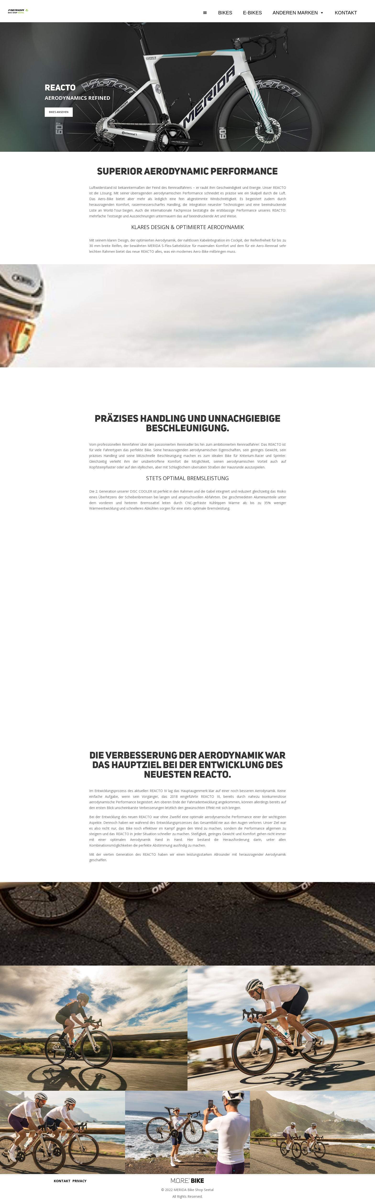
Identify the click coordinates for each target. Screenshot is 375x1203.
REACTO (60, 88)
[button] (211, 12)
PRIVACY (79, 1181)
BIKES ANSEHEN (58, 112)
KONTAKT (346, 12)
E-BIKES (252, 12)
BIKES (225, 12)
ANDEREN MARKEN (298, 12)
